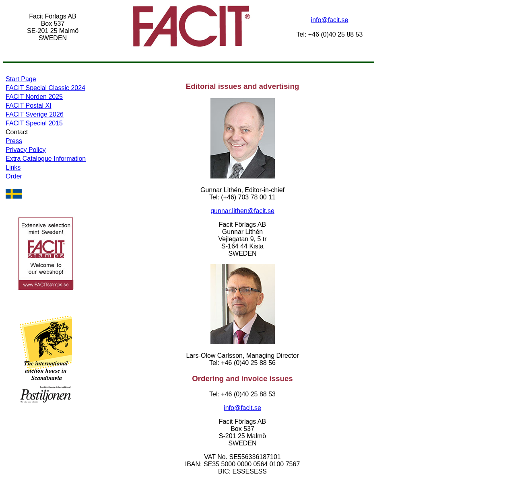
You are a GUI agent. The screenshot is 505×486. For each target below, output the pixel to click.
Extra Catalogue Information (46, 158)
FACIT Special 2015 (34, 123)
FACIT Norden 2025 (34, 96)
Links (13, 167)
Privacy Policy (26, 149)
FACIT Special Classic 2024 (45, 87)
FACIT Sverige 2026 (35, 114)
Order (14, 176)
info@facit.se (329, 19)
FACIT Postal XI (29, 105)
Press (14, 140)
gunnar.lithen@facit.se (242, 210)
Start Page (21, 79)
